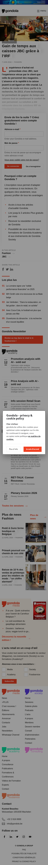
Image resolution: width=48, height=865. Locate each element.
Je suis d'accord (32, 449)
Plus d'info (13, 449)
